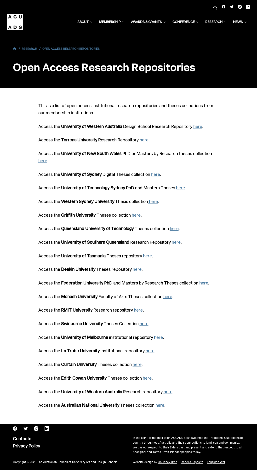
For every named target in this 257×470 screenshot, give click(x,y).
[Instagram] (240, 7)
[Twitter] (232, 7)
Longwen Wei (216, 462)
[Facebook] (223, 7)
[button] (91, 22)
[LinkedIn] (248, 7)
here (197, 127)
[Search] (215, 8)
